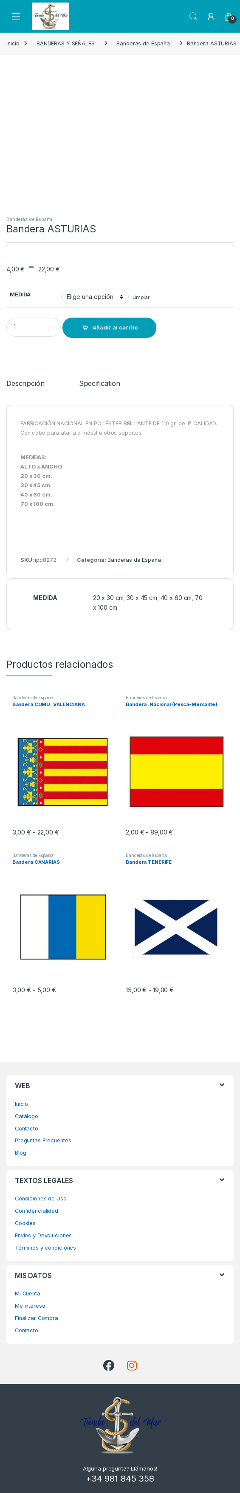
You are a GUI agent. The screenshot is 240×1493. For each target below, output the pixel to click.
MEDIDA (20, 294)
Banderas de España (143, 43)
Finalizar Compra (36, 1318)
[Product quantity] (33, 327)
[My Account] (211, 16)
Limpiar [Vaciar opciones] (141, 297)
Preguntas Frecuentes (43, 1140)
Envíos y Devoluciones (43, 1235)
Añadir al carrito (115, 327)
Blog (20, 1153)
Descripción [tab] (25, 384)
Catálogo (26, 1116)
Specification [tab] (99, 384)
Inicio (13, 43)
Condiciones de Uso (41, 1198)
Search (193, 16)
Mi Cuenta (27, 1293)
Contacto (26, 1128)
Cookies (25, 1223)
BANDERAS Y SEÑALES (66, 43)
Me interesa (30, 1306)
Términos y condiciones (45, 1248)
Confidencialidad (36, 1211)
